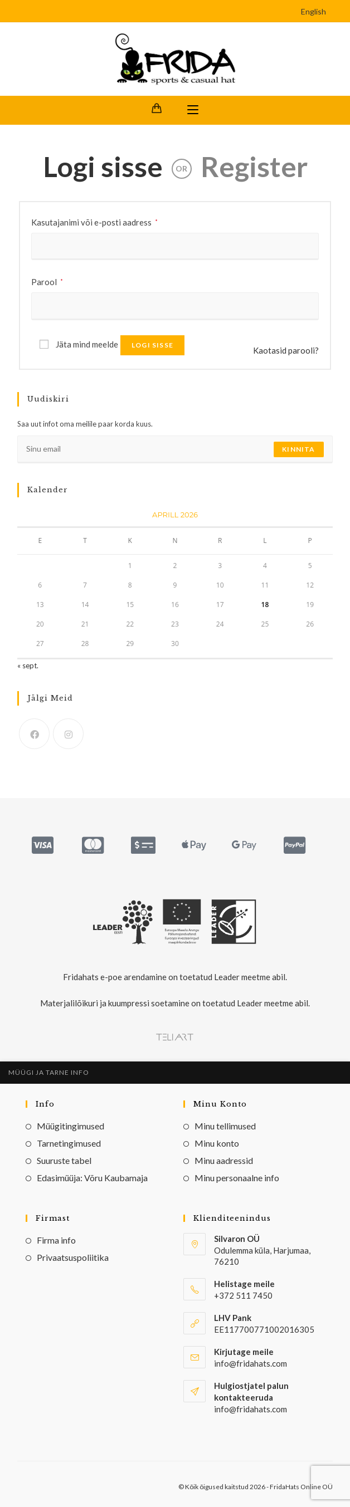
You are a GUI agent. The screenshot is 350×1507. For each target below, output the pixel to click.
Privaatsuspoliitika (73, 1257)
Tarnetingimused (69, 1143)
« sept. (27, 665)
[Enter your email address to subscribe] (174, 449)
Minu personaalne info (237, 1177)
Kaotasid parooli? (286, 350)
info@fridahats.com (250, 1409)
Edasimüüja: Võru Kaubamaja (92, 1177)
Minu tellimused (225, 1126)
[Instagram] (68, 733)
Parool (47, 281)
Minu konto (217, 1143)
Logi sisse (103, 166)
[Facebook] (34, 733)
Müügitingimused (70, 1126)
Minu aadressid (224, 1160)
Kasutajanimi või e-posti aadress (94, 221)
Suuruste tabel (64, 1160)
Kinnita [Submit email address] (298, 449)
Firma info (56, 1240)
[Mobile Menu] (193, 110)
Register (254, 166)
